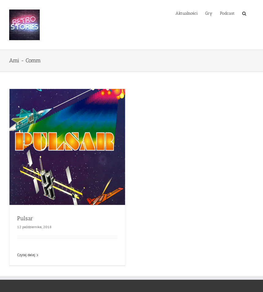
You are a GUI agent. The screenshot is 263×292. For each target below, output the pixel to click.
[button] (244, 13)
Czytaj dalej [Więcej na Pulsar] (26, 254)
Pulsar (25, 218)
